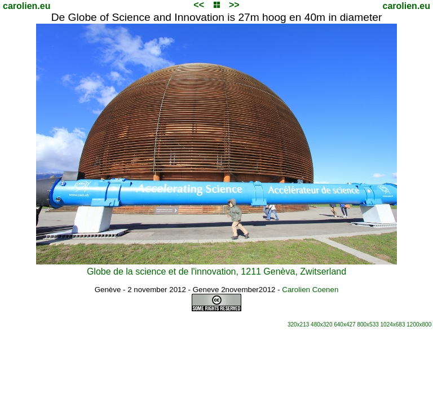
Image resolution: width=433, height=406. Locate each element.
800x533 (367, 324)
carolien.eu (26, 6)
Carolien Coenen (310, 289)
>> (234, 5)
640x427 (344, 324)
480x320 (321, 324)
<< (198, 5)
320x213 (298, 324)
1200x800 (419, 324)
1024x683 (393, 324)
